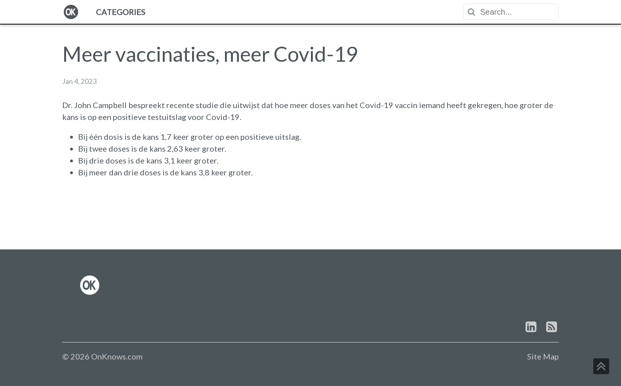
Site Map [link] (543, 356)
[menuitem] (71, 12)
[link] (90, 285)
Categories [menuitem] (120, 12)
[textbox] (518, 12)
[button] (601, 366)
